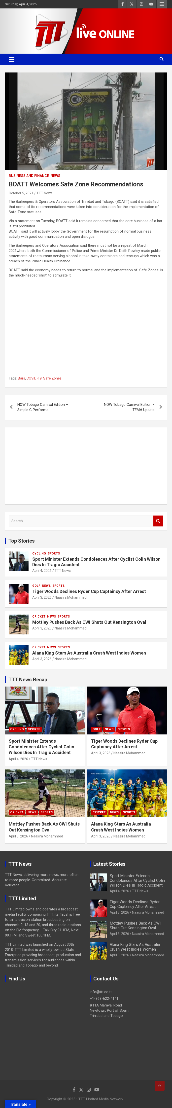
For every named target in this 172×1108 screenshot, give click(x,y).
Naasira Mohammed (71, 597)
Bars (21, 378)
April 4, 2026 (42, 571)
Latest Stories (109, 864)
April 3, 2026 (42, 597)
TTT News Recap (27, 680)
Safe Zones (52, 378)
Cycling (39, 553)
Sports (54, 553)
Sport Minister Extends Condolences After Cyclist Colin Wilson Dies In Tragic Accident (41, 746)
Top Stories (21, 541)
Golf (36, 586)
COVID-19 (34, 378)
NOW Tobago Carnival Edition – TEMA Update (129, 407)
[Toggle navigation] (11, 59)
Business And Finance (29, 176)
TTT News (44, 193)
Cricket (38, 616)
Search (158, 521)
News (55, 176)
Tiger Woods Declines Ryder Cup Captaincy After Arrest (89, 591)
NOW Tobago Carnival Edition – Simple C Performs (42, 407)
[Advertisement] (86, 466)
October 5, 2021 (21, 193)
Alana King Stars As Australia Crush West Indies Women (89, 653)
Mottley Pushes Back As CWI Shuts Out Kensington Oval (89, 622)
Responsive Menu (162, 4)
